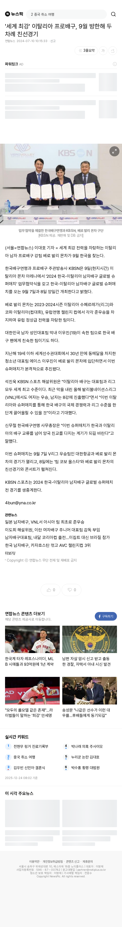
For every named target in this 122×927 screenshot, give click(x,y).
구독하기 (106, 616)
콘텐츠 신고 (72, 861)
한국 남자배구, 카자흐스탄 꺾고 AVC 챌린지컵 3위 (48, 545)
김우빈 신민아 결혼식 (29, 768)
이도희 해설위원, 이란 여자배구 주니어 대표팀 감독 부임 (52, 529)
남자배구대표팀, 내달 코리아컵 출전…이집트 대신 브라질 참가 (57, 537)
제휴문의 (88, 861)
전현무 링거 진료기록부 (31, 746)
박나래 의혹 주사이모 (87, 746)
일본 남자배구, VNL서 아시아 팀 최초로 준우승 (44, 522)
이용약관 (34, 861)
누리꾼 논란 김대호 (85, 757)
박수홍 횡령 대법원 (85, 768)
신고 (52, 41)
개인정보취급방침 (53, 861)
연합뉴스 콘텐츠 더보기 (25, 613)
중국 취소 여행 (24, 757)
